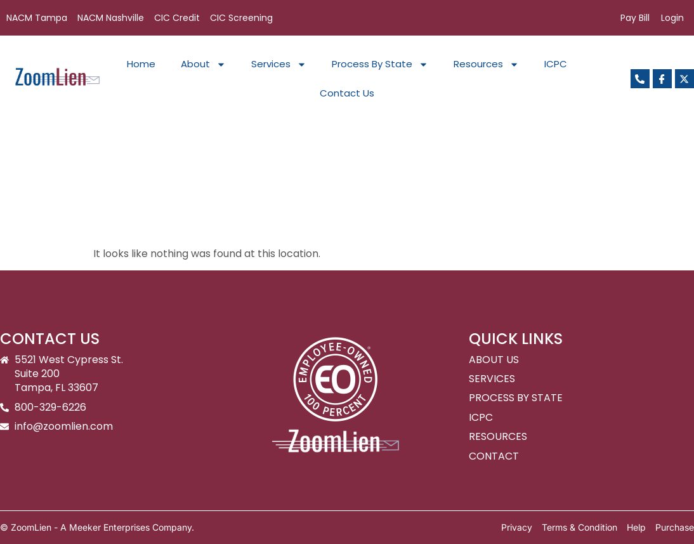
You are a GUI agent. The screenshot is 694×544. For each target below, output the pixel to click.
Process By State (380, 64)
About (203, 64)
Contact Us (347, 93)
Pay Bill (635, 17)
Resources (486, 64)
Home (141, 63)
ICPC (555, 63)
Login (672, 17)
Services (278, 64)
